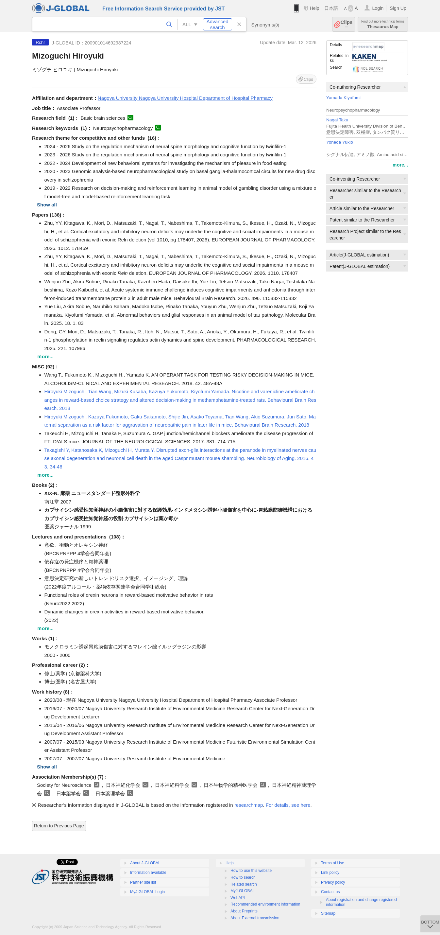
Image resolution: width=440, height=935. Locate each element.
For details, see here (288, 805)
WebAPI (237, 897)
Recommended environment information (265, 904)
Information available (148, 872)
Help (314, 8)
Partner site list (143, 882)
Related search (243, 884)
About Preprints (244, 911)
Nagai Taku (337, 119)
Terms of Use (332, 863)
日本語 (331, 8)
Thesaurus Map (382, 24)
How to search (243, 877)
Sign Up (398, 8)
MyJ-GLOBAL (242, 891)
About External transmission (254, 918)
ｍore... (400, 165)
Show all (47, 204)
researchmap (248, 805)
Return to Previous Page (59, 825)
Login (377, 8)
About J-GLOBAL (145, 863)
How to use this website (251, 870)
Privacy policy (333, 882)
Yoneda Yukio (339, 142)
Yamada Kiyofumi (343, 97)
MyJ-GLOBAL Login (147, 892)
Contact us (330, 892)
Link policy (330, 872)
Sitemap (328, 913)
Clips (347, 24)
